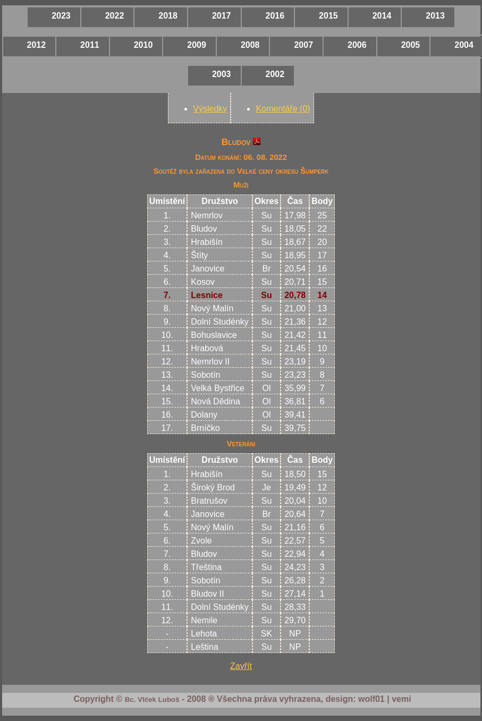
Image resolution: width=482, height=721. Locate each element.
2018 (167, 15)
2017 (221, 15)
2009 (196, 44)
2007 (303, 44)
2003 (221, 74)
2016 (275, 15)
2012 (36, 44)
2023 (61, 15)
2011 (89, 44)
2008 (250, 44)
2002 (275, 74)
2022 (114, 15)
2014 (382, 15)
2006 (357, 44)
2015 (328, 15)
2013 (435, 15)
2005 (410, 44)
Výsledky (210, 108)
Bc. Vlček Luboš (152, 699)
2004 (463, 44)
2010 (143, 44)
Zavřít (241, 666)
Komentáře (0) (283, 108)
